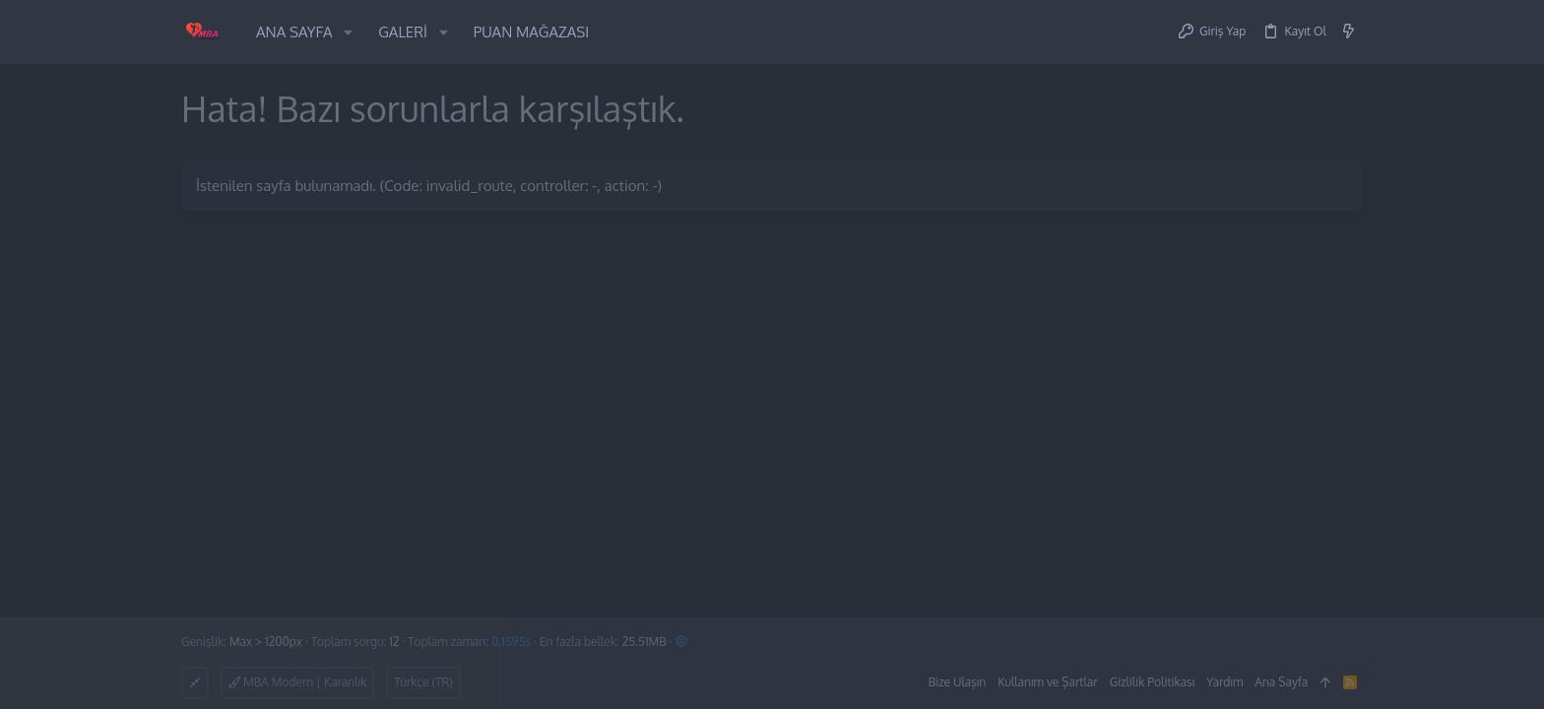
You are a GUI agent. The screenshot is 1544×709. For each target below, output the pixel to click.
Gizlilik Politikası (1152, 682)
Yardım (1224, 682)
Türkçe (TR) (423, 682)
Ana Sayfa (1281, 682)
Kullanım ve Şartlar (1047, 682)
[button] (348, 32)
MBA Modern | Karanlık (297, 682)
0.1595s (511, 641)
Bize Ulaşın (958, 682)
